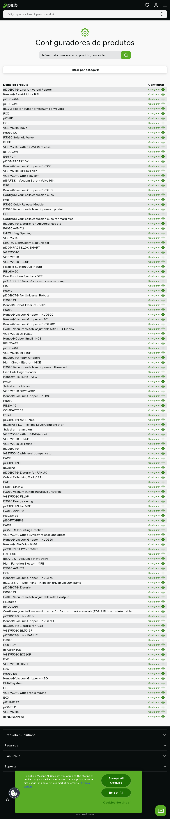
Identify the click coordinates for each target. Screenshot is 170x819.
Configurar (156, 89)
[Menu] (164, 5)
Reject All (116, 792)
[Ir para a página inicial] (10, 5)
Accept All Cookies (116, 780)
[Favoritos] (147, 5)
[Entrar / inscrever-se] (156, 5)
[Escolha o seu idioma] (8, 800)
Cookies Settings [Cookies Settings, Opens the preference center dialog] (116, 802)
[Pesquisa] (162, 14)
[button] (14, 793)
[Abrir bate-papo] (160, 810)
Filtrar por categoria (85, 70)
